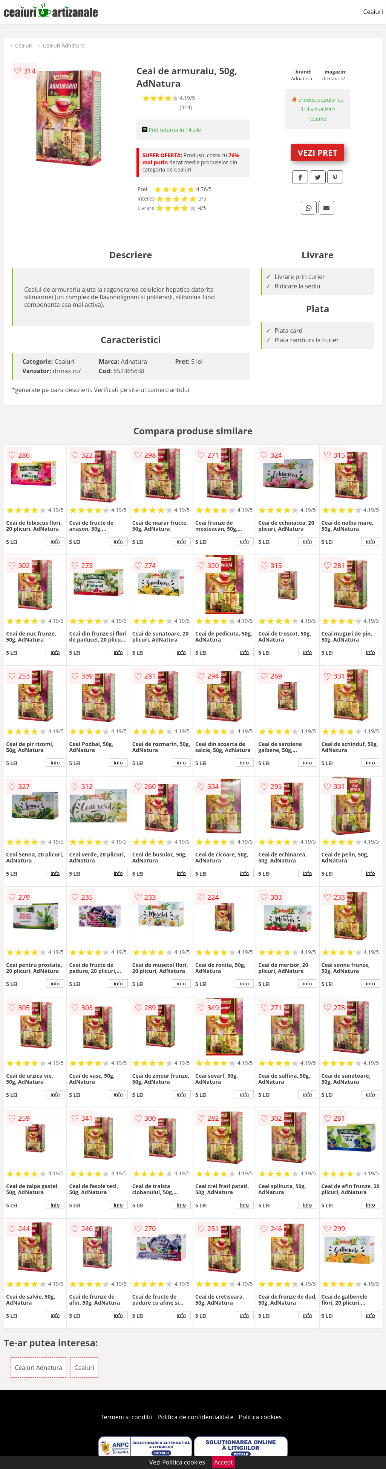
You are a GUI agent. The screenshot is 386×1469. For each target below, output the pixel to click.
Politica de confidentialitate (196, 1417)
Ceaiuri (373, 12)
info (55, 541)
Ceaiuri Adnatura (63, 45)
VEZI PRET (318, 152)
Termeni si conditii (126, 1417)
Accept (223, 1462)
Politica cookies (260, 1417)
